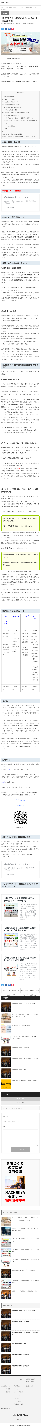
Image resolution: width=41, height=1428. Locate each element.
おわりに (5, 131)
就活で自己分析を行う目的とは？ (11, 104)
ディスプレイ (17, 1421)
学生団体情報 (29, 1409)
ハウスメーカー (17, 1418)
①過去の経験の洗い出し (12, 115)
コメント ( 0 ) (20, 1125)
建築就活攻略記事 (9, 23)
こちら (8, 769)
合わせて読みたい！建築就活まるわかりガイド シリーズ (18, 136)
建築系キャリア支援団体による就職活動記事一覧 (24, 1314)
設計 (22, 1427)
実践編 (32, 1405)
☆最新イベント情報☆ (8, 99)
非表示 (22, 92)
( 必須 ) (6, 1139)
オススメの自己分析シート (10, 126)
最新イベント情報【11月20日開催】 (12, 134)
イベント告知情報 (5, 1412)
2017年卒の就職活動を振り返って (22, 1048)
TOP (2, 1402)
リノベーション (17, 1424)
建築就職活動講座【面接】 (20, 1092)
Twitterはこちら (20, 800)
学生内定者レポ (17, 1409)
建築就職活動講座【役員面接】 (21, 1070)
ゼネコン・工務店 (18, 1415)
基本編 (3, 23)
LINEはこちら (20, 805)
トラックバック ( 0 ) (20, 1121)
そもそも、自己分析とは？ (10, 102)
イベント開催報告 (5, 1415)
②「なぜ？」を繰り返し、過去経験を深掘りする (18, 118)
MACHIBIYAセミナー (19, 1402)
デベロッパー (17, 1412)
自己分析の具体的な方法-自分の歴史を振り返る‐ (16, 112)
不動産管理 (16, 1427)
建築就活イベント (5, 1409)
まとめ (4, 128)
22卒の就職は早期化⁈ (8, 96)
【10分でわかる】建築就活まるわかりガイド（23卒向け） (11, 1014)
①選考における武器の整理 (12, 107)
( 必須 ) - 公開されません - (11, 1144)
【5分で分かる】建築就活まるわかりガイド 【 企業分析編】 (30, 1014)
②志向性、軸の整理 (10, 110)
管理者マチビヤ (30, 23)
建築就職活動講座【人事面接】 (21, 1378)
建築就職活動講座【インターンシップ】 (23, 1026)
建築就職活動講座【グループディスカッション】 (24, 1293)
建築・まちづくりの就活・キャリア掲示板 (24, 1103)
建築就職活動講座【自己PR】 (20, 1344)
